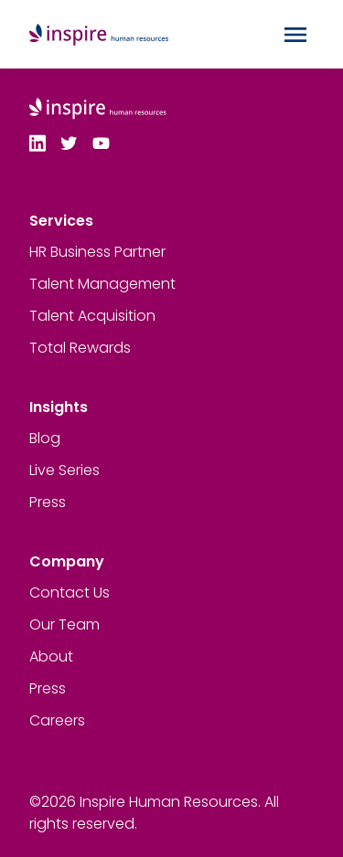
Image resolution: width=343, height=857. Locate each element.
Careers (57, 720)
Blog (44, 438)
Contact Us (69, 592)
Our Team (64, 624)
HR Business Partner (97, 251)
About (51, 656)
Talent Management (102, 283)
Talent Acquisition (92, 315)
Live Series (64, 470)
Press (47, 502)
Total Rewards (80, 347)
